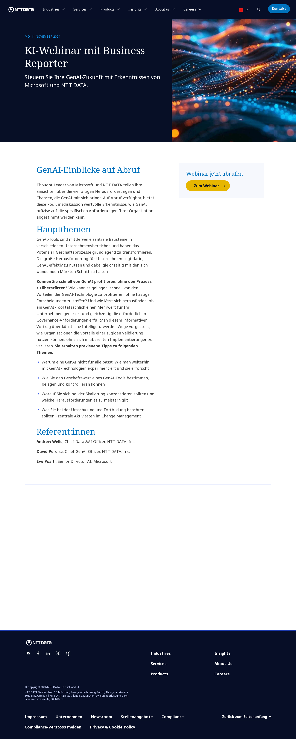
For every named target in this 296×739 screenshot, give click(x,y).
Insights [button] (135, 9)
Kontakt (279, 8)
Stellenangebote (137, 716)
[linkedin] (48, 653)
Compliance (172, 716)
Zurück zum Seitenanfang (246, 716)
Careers (222, 673)
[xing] (67, 653)
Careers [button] (190, 9)
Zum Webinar (211, 186)
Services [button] (80, 9)
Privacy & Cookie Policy (112, 727)
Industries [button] (51, 9)
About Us (223, 663)
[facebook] (38, 653)
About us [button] (162, 9)
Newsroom (101, 716)
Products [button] (107, 9)
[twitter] (58, 653)
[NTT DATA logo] (17, 9)
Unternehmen (68, 716)
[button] (259, 9)
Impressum (36, 716)
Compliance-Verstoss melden (53, 727)
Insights (222, 653)
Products (159, 673)
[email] (28, 653)
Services (159, 663)
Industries (161, 653)
